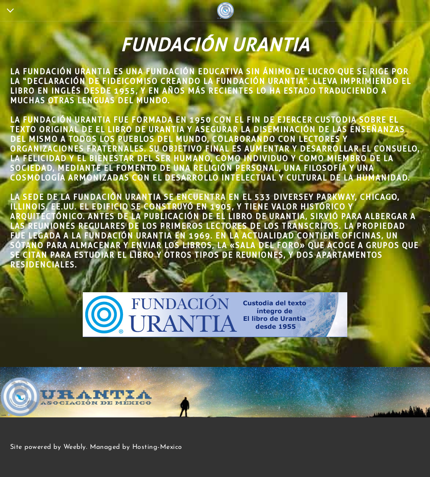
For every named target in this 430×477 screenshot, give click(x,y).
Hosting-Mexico (157, 447)
